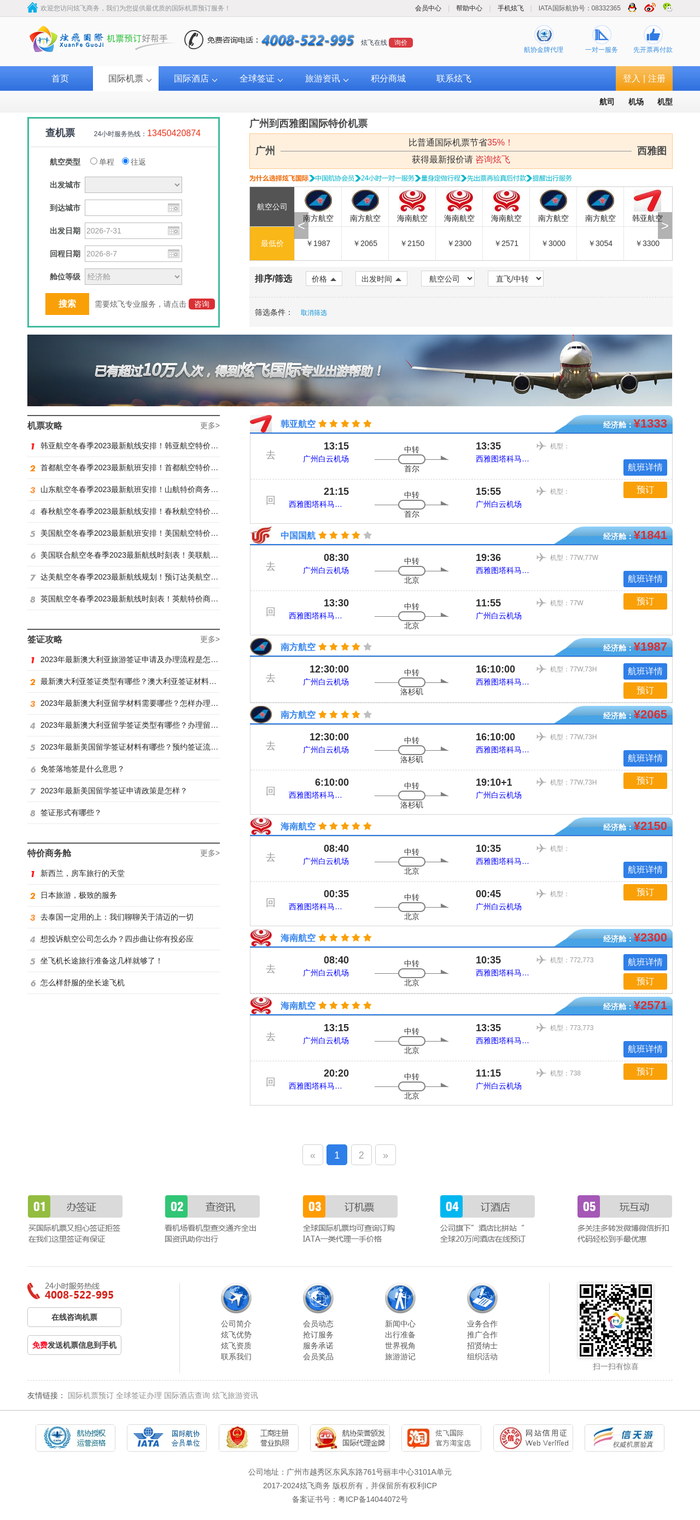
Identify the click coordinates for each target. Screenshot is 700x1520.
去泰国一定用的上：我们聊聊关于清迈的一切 (112, 917)
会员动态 (318, 1323)
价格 (324, 278)
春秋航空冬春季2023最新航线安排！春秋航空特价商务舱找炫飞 (143, 511)
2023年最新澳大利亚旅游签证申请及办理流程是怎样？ (128, 659)
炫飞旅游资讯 (235, 1395)
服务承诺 (318, 1345)
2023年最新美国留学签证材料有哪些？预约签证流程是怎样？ (139, 747)
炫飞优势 (236, 1334)
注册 (657, 78)
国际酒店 (191, 78)
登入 (631, 78)
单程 (102, 161)
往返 (134, 161)
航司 (607, 101)
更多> (210, 425)
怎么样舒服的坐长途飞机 (77, 982)
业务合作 (482, 1323)
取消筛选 (314, 313)
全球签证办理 (139, 1395)
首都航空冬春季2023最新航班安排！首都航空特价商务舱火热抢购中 (151, 467)
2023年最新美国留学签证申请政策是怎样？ (109, 790)
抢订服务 (318, 1334)
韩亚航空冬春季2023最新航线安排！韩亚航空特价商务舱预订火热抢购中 (158, 445)
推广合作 (482, 1334)
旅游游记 (400, 1356)
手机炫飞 (511, 8)
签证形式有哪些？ (66, 812)
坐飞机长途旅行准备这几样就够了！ (96, 960)
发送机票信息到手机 (74, 1345)
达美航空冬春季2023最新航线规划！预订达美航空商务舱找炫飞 (143, 576)
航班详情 (645, 467)
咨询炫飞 (492, 159)
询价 (400, 42)
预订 (645, 489)
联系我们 (236, 1356)
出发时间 (381, 278)
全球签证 (257, 78)
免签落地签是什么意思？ (77, 768)
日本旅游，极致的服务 (73, 895)
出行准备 (400, 1334)
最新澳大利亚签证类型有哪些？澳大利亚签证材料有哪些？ (135, 681)
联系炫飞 (453, 78)
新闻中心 (400, 1323)
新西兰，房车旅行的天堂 (77, 873)
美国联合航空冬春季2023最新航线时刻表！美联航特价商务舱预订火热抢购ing (167, 555)
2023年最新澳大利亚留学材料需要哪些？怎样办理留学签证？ (139, 703)
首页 (60, 78)
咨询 (201, 304)
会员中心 (428, 8)
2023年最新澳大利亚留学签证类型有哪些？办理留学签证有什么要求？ (154, 725)
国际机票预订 (91, 1395)
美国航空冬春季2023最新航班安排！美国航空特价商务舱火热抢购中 (151, 533)
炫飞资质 (236, 1345)
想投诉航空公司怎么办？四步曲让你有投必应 (112, 938)
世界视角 (400, 1345)
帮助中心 (469, 8)
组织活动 (482, 1356)
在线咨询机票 (74, 1317)
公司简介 (236, 1323)
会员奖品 (318, 1356)
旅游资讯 (322, 78)
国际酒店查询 (187, 1395)
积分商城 (388, 78)
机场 (636, 101)
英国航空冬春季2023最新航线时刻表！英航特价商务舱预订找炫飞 (147, 598)
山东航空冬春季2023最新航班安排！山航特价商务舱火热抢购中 (143, 489)
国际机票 (125, 78)
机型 (665, 101)
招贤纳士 (482, 1345)
